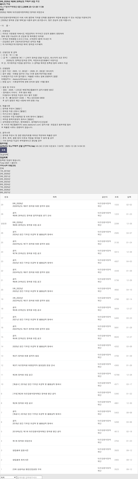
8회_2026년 (5, 189)
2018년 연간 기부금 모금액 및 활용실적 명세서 (33, 423)
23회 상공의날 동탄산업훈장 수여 (27, 469)
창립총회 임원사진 (20, 450)
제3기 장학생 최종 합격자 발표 (26, 355)
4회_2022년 (5, 179)
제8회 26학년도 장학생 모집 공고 (27, 225)
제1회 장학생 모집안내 (22, 440)
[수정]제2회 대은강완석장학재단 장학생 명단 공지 (34, 393)
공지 (14, 212)
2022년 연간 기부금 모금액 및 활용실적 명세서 (33, 291)
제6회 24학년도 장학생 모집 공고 (27, 281)
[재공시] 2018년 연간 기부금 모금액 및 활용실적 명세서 (37, 414)
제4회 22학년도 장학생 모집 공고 (27, 338)
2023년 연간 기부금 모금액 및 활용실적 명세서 (33, 262)
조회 (117, 196)
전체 (2, 168)
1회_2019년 (5, 170)
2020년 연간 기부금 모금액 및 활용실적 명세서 (33, 346)
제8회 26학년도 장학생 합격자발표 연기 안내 (32, 215)
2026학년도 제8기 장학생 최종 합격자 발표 (31, 206)
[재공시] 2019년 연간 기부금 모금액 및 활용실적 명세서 (37, 384)
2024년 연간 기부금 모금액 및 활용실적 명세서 (33, 234)
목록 (3, 150)
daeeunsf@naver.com (22, 79)
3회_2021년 (5, 176)
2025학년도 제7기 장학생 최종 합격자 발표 (31, 243)
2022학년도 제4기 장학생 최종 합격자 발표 (31, 328)
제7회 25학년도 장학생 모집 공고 (27, 253)
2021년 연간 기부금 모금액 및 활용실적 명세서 (33, 319)
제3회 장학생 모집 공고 (23, 374)
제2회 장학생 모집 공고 (23, 403)
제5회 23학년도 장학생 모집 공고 (27, 310)
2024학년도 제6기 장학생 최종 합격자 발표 (31, 272)
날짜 (129, 196)
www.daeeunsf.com (31, 124)
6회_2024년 (5, 184)
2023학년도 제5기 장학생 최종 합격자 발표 (31, 300)
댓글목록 (4, 154)
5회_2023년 (5, 181)
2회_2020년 (5, 173)
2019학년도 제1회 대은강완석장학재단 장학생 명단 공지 (37, 431)
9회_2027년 (5, 192)
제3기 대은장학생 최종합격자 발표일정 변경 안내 (34, 365)
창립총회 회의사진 (20, 459)
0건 (19, 6)
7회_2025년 (5, 187)
